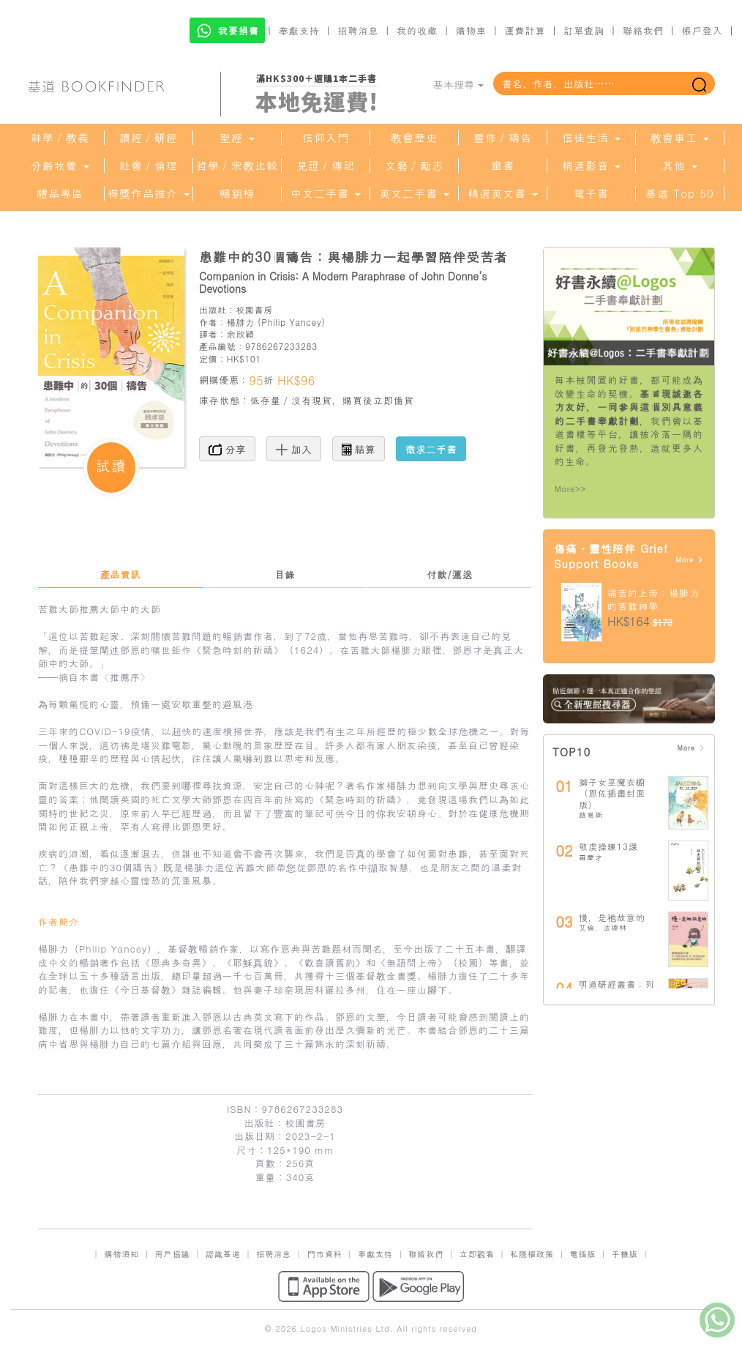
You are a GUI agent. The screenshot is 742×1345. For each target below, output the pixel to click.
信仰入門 (325, 137)
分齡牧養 (60, 165)
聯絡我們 (643, 30)
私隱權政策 (532, 1253)
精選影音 (591, 165)
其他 (679, 165)
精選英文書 (503, 193)
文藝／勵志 (414, 165)
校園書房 (254, 309)
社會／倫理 (148, 165)
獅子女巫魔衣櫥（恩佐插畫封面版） (612, 793)
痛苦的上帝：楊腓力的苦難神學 (653, 600)
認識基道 (223, 1253)
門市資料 (324, 1253)
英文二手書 (414, 193)
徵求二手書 (431, 448)
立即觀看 (477, 1253)
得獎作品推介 (149, 193)
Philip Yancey (291, 322)
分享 (227, 448)
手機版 (625, 1253)
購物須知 (121, 1253)
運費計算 (525, 30)
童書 (502, 165)
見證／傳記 (325, 165)
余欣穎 (241, 333)
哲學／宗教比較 (237, 165)
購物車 (471, 30)
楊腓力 (241, 322)
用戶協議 (172, 1253)
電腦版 (582, 1253)
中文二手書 (326, 193)
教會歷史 (414, 137)
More (689, 560)
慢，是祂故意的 (612, 917)
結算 (358, 448)
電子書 (591, 193)
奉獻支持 (299, 30)
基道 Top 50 (679, 193)
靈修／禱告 (502, 137)
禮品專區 (60, 193)
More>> (570, 488)
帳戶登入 (702, 30)
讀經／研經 (148, 137)
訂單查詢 (583, 30)
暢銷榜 (237, 193)
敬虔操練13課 (608, 846)
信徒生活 (591, 137)
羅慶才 (591, 857)
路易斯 (591, 815)
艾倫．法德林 (603, 928)
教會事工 (680, 137)
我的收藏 (417, 30)
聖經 (237, 137)
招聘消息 (358, 30)
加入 (294, 448)
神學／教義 (60, 137)
